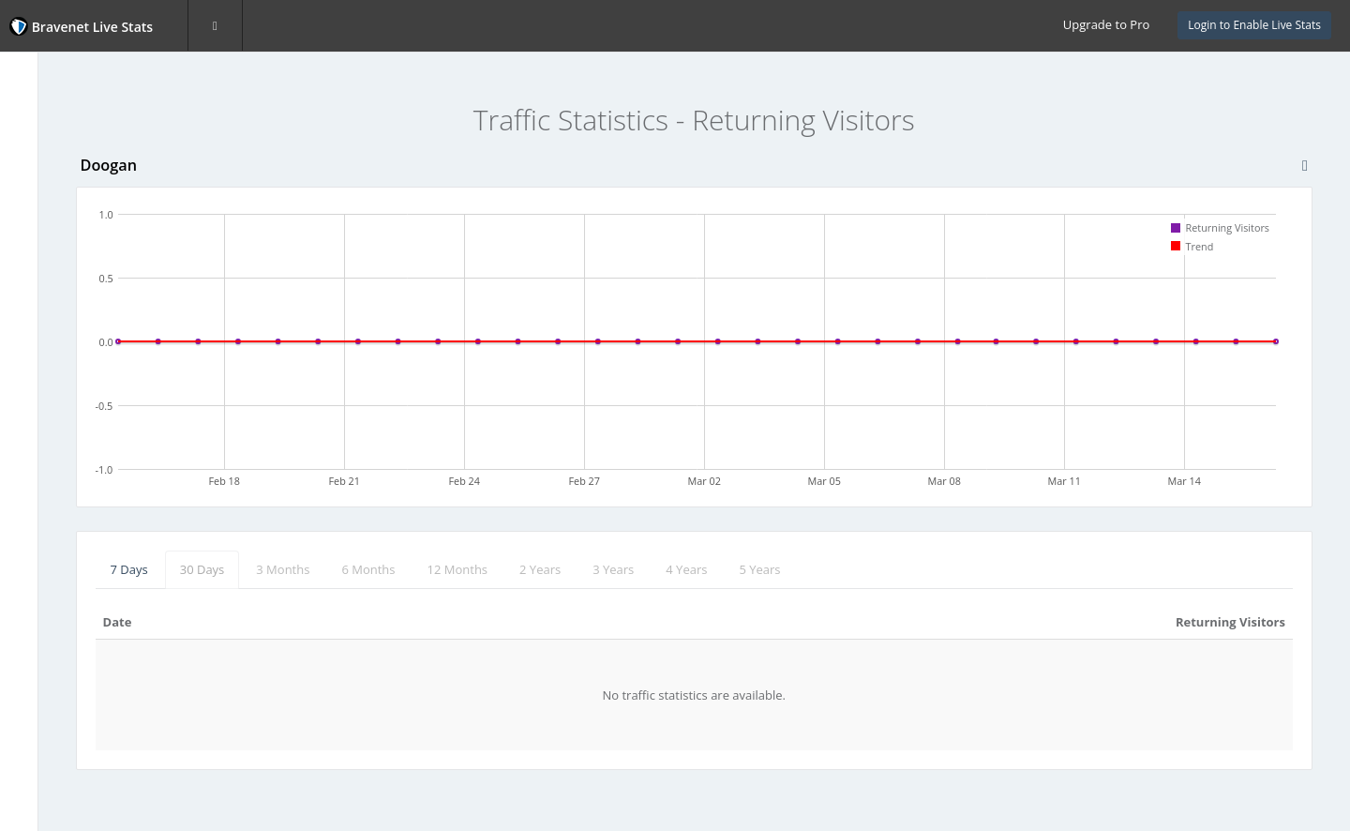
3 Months (433, 569)
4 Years (837, 569)
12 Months (608, 569)
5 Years (910, 569)
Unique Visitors (72, 201)
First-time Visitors (80, 238)
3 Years (764, 569)
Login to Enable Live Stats (1254, 25)
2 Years (691, 569)
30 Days (352, 569)
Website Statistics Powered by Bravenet (79, 462)
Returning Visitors (83, 275)
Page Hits (55, 164)
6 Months (519, 569)
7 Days (279, 569)
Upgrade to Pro (1106, 24)
